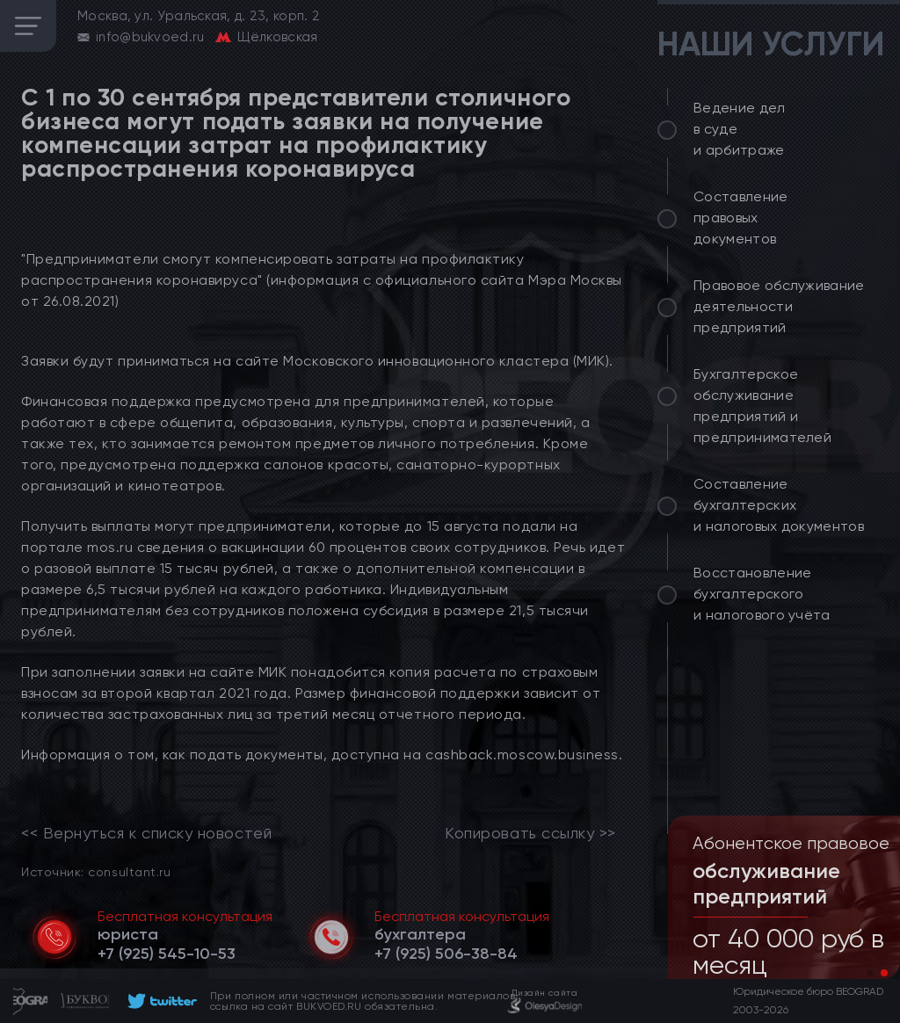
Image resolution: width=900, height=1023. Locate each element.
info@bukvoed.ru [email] (150, 37)
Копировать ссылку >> (530, 833)
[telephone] (167, 953)
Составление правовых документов (740, 217)
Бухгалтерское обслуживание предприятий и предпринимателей (762, 406)
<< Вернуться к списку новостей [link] (146, 833)
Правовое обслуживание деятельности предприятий (779, 306)
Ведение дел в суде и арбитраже (739, 128)
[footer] (159, 1001)
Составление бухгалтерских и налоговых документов (778, 504)
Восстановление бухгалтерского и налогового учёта (762, 593)
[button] (870, 972)
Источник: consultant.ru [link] (96, 871)
